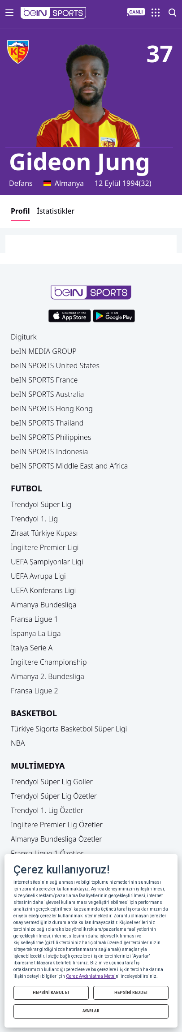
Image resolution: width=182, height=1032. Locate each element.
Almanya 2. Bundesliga (47, 676)
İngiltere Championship (49, 662)
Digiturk (24, 337)
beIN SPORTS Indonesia (49, 451)
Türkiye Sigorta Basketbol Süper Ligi (69, 729)
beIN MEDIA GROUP (44, 351)
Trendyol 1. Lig (34, 519)
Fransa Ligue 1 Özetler (47, 853)
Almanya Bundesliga (44, 605)
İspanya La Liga (36, 633)
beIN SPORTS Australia (47, 394)
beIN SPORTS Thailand (47, 423)
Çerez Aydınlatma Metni (91, 976)
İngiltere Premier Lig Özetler (57, 825)
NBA (18, 743)
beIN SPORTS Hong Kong (52, 408)
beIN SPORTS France (44, 380)
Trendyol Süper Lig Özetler (54, 796)
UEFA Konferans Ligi (43, 590)
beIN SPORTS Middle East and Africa (69, 466)
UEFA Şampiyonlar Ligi (47, 562)
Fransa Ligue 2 (34, 691)
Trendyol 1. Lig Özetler (47, 810)
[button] (54, 13)
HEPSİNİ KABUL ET (51, 992)
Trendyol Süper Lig (41, 504)
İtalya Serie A (31, 648)
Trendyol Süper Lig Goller (52, 782)
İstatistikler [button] (56, 211)
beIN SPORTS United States (55, 365)
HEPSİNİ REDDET (131, 992)
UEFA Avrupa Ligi (38, 576)
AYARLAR (91, 1011)
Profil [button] (20, 211)
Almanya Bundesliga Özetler (56, 839)
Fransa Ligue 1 (34, 619)
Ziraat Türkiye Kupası (44, 533)
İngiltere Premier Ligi (45, 547)
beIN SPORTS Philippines (51, 437)
